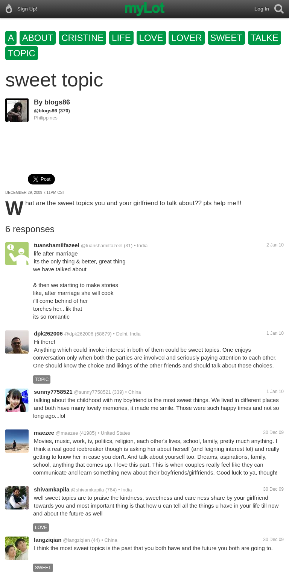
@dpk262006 (79, 334)
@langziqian (76, 540)
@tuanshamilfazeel (102, 245)
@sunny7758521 (92, 392)
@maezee (67, 433)
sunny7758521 (53, 392)
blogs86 (57, 102)
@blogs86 (45, 110)
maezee (44, 432)
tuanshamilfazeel (56, 245)
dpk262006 (48, 333)
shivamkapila (51, 489)
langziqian (47, 540)
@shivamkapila (87, 490)
